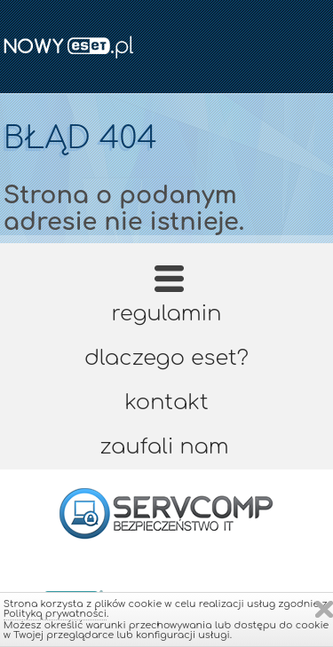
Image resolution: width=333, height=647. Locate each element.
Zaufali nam (163, 447)
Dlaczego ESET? (166, 358)
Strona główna (168, 284)
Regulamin (167, 314)
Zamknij (324, 609)
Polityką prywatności (55, 613)
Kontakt (166, 402)
